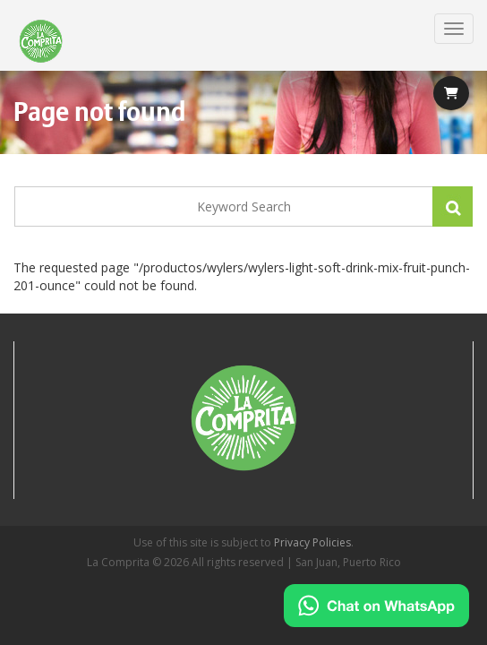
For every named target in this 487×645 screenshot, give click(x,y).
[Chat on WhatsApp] (376, 605)
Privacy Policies (312, 542)
